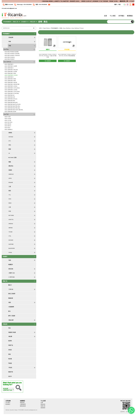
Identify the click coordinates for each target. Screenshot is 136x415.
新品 (45, 21)
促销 (40, 21)
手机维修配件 (7, 22)
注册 (115, 4)
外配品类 (33, 22)
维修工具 (16, 22)
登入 (120, 4)
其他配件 (24, 22)
